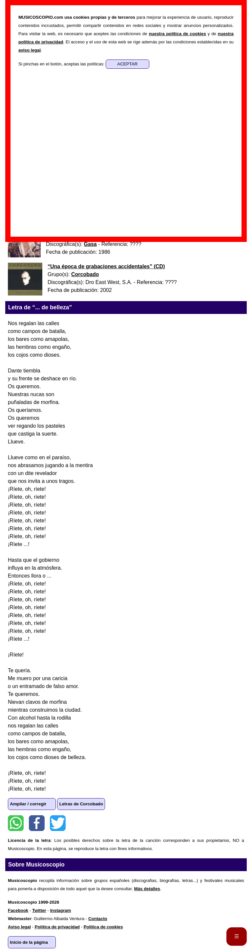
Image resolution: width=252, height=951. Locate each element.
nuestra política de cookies (177, 33)
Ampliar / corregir (28, 803)
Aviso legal (19, 926)
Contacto (97, 918)
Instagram (60, 910)
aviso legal (29, 50)
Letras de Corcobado (81, 803)
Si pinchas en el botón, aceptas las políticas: (62, 63)
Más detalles (147, 888)
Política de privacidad (57, 926)
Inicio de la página (29, 942)
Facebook (37, 823)
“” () (106, 266)
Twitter (58, 823)
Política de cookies (103, 926)
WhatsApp (16, 823)
